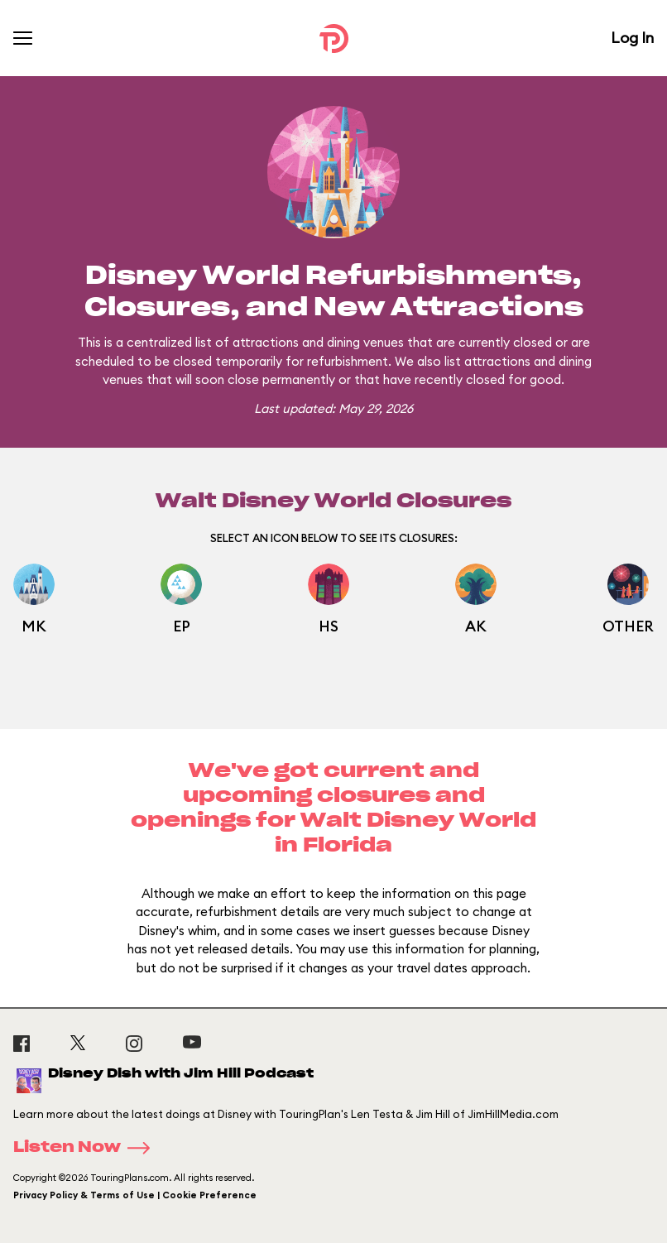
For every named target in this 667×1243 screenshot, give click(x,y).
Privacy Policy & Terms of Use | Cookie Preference (135, 1195)
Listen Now (87, 1147)
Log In (632, 37)
